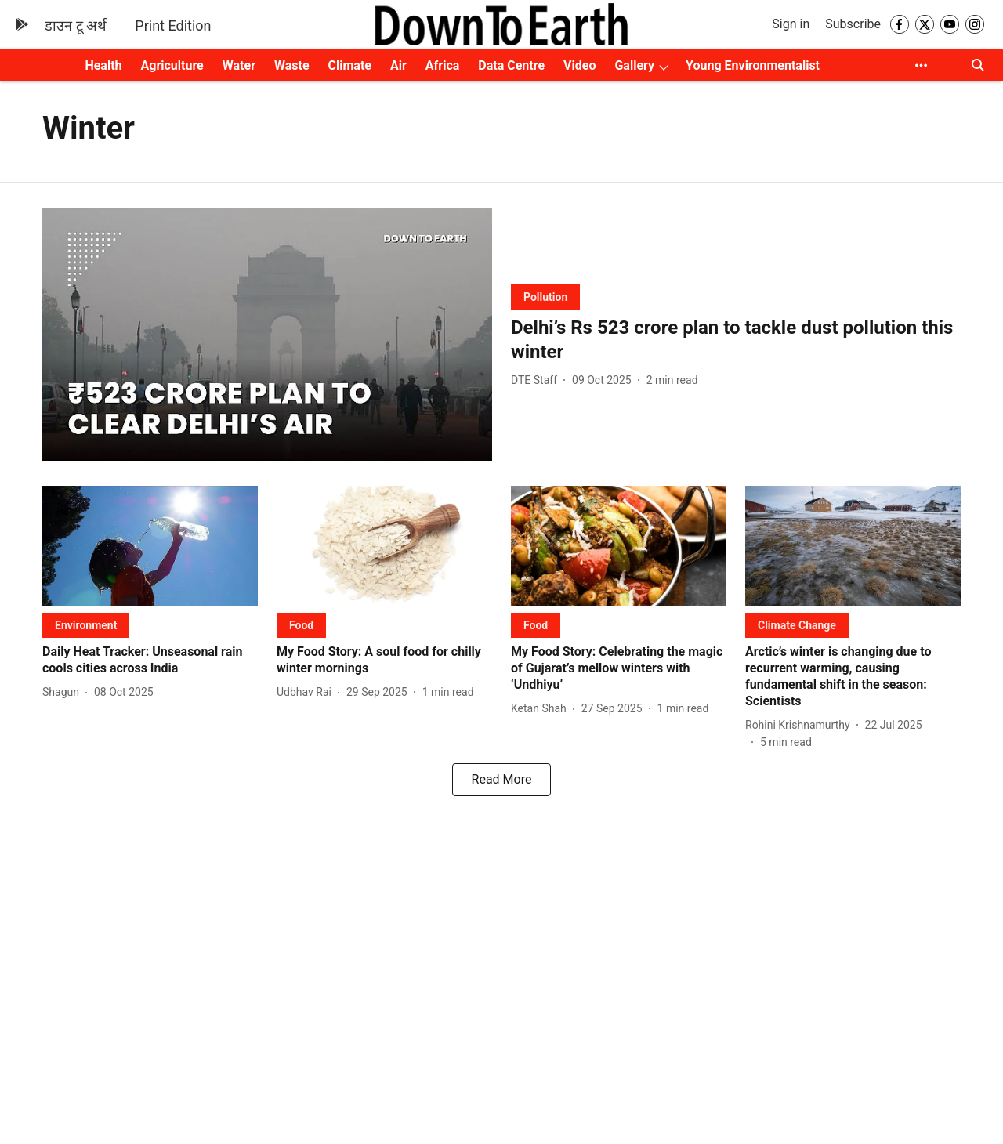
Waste (292, 65)
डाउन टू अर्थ (76, 25)
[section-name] (545, 296)
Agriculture (172, 65)
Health (103, 65)
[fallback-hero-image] (267, 334)
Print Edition (173, 25)
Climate (349, 65)
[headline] (736, 340)
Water (239, 65)
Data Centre (511, 65)
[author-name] (537, 380)
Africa (442, 65)
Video (579, 65)
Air (398, 65)
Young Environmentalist (753, 65)
